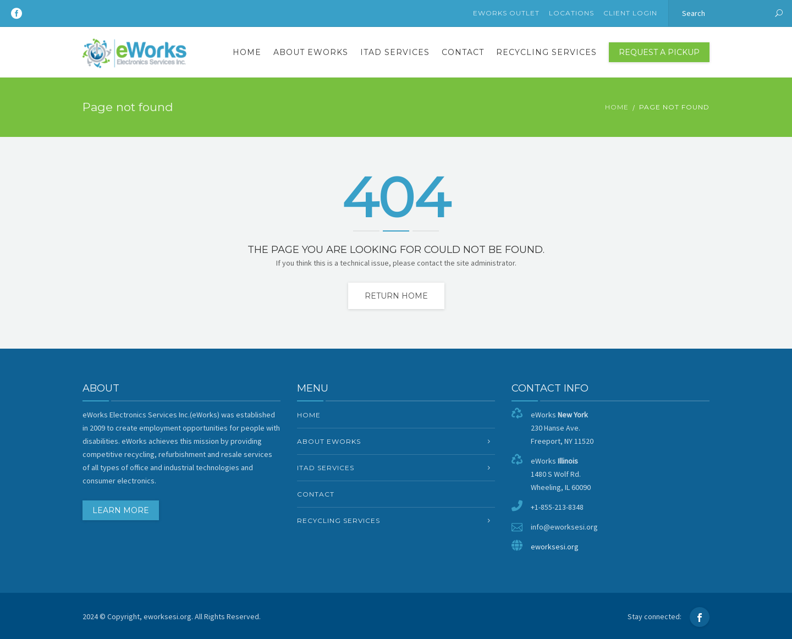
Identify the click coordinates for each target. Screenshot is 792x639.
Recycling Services (546, 52)
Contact (463, 52)
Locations (571, 13)
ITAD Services (395, 52)
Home (247, 52)
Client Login (630, 13)
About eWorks (310, 52)
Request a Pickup (659, 52)
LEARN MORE (120, 510)
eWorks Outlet (506, 13)
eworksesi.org (555, 547)
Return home (396, 296)
